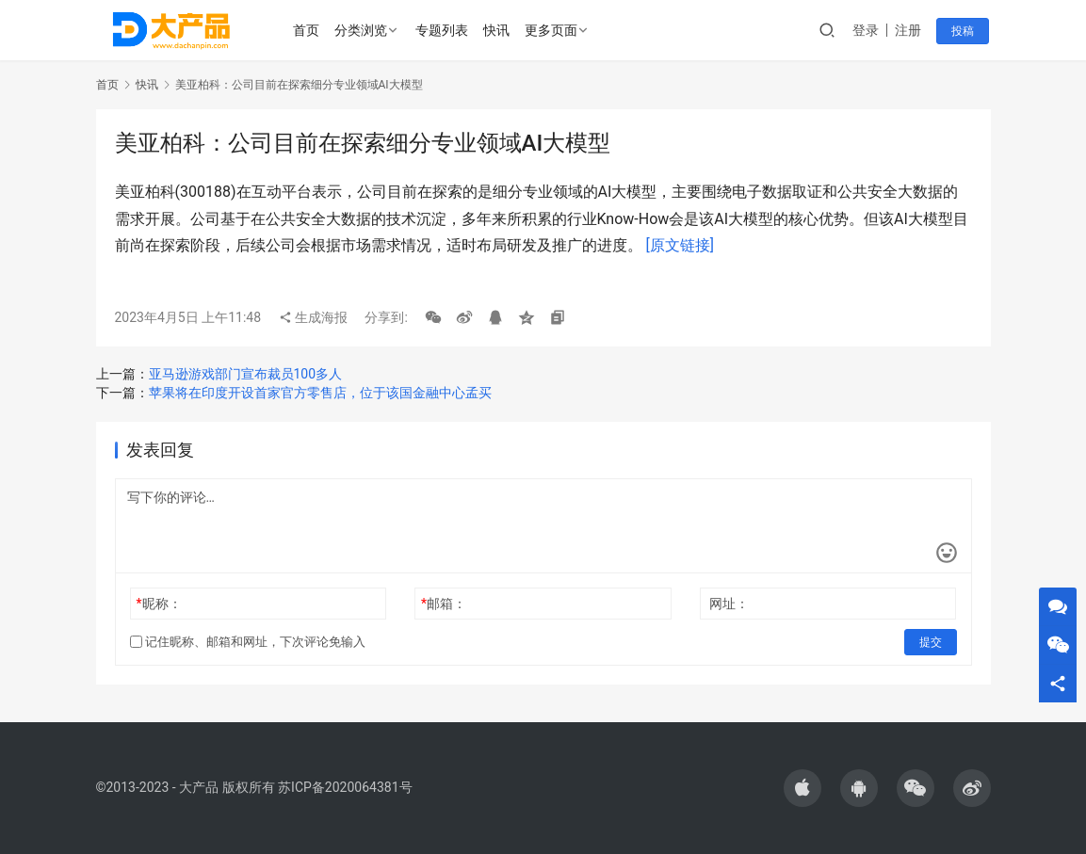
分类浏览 (360, 30)
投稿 (964, 31)
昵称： (158, 603)
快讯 (496, 30)
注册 (910, 30)
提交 (930, 642)
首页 (306, 30)
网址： (729, 603)
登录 (867, 30)
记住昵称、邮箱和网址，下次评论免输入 (247, 642)
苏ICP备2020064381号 (345, 787)
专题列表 (441, 30)
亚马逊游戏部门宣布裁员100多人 (246, 373)
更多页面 (551, 30)
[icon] (802, 788)
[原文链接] (679, 245)
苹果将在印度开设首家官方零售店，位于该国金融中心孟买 (320, 392)
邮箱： (443, 603)
